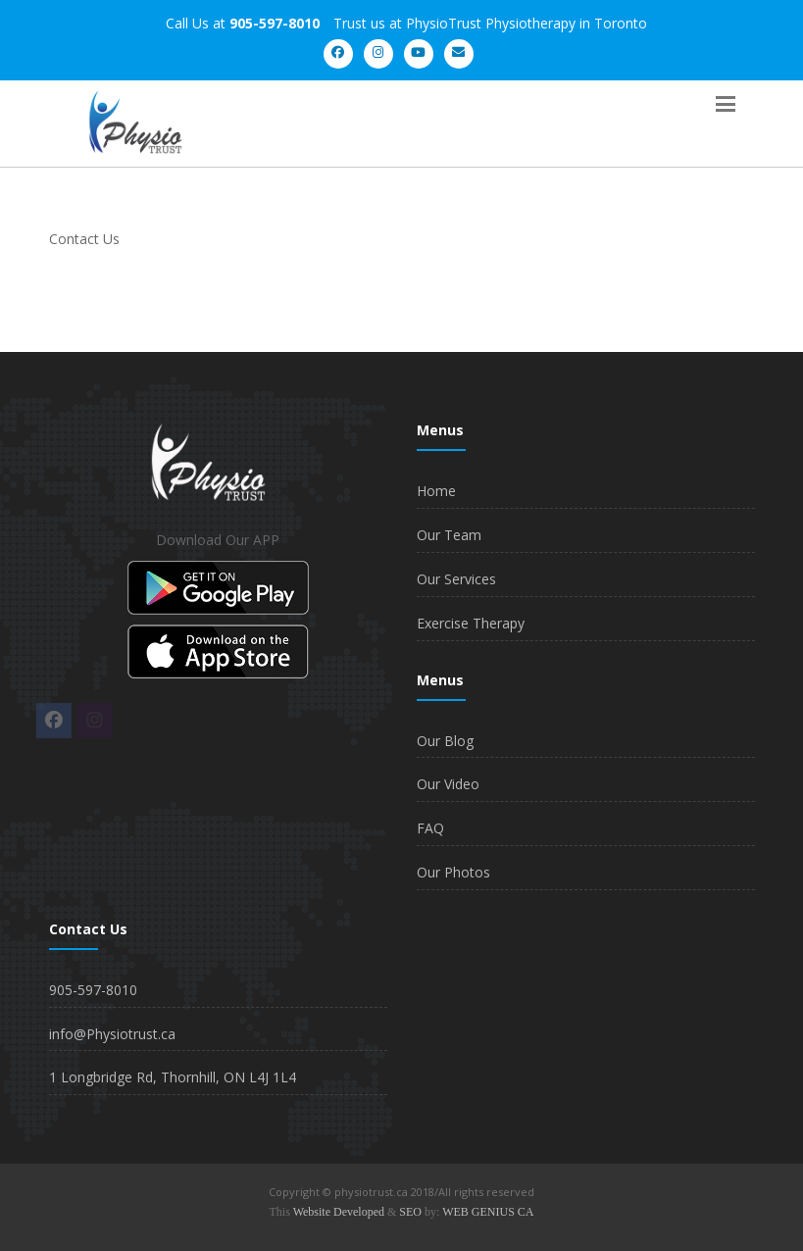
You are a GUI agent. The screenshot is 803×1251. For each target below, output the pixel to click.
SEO (410, 1212)
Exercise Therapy (471, 623)
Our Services (456, 579)
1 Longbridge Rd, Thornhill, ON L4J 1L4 (172, 1077)
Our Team (449, 534)
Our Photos (453, 872)
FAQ (430, 828)
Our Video (448, 784)
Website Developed (338, 1212)
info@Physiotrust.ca (112, 1034)
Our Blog (445, 740)
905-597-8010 (93, 989)
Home (436, 490)
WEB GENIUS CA (487, 1212)
